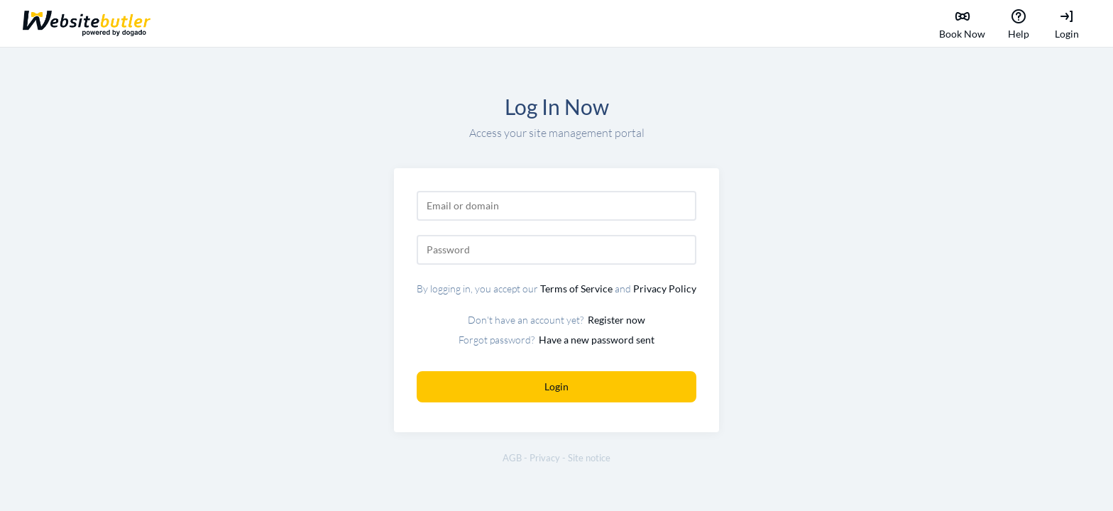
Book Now (962, 23)
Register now (616, 320)
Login (1067, 23)
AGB (512, 458)
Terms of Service (576, 288)
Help (1018, 23)
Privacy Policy (664, 288)
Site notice (589, 458)
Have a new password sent (596, 340)
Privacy (545, 458)
